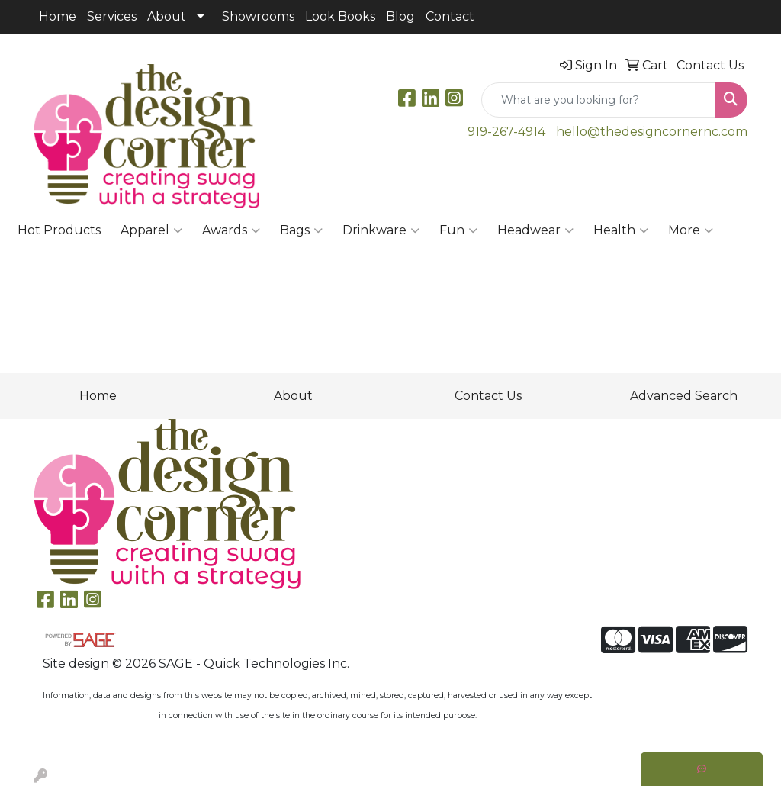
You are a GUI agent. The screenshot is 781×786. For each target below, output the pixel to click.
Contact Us (488, 395)
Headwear (535, 230)
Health (620, 230)
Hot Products (59, 230)
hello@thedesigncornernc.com (651, 131)
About (166, 16)
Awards (231, 230)
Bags (301, 230)
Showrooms (258, 16)
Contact (450, 16)
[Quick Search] (598, 100)
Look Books (340, 16)
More (690, 230)
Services (112, 16)
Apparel (151, 230)
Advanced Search (684, 395)
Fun (458, 230)
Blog (400, 16)
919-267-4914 (506, 131)
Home (57, 16)
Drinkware (380, 230)
